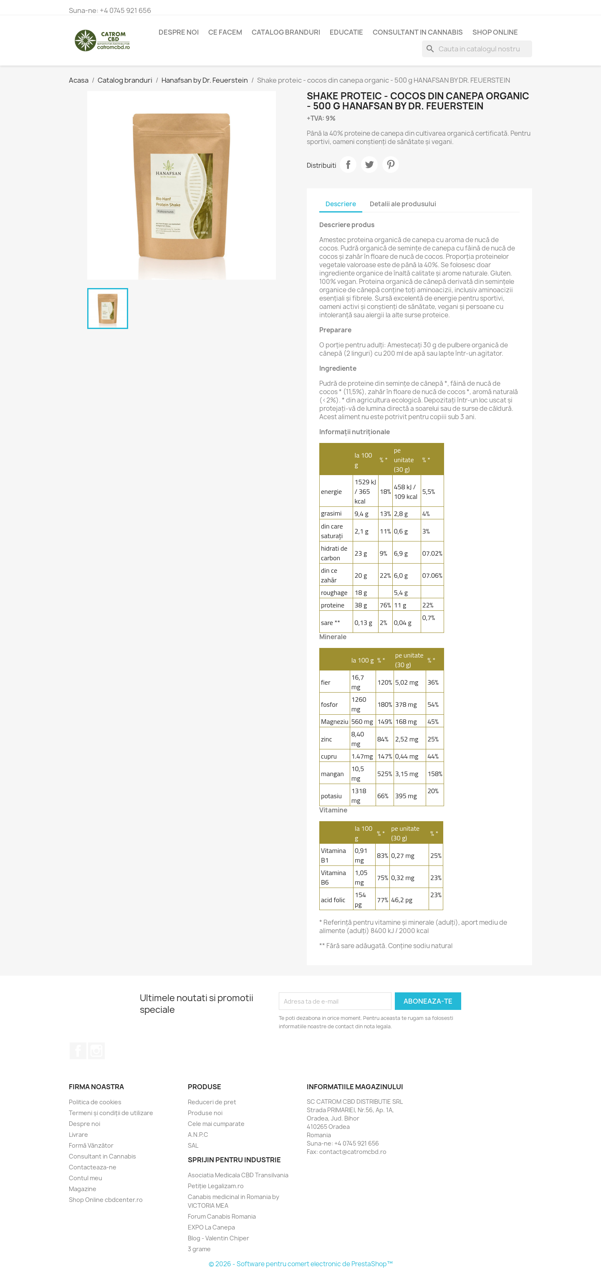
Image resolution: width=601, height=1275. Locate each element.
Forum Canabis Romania (222, 1216)
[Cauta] (477, 48)
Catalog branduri (286, 32)
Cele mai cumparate (216, 1124)
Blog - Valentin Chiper (218, 1238)
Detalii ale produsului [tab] (403, 204)
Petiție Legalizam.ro (216, 1186)
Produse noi (205, 1113)
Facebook (78, 1050)
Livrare (78, 1134)
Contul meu (85, 1178)
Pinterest (390, 164)
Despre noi (179, 32)
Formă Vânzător (91, 1145)
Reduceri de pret (212, 1102)
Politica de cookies (95, 1102)
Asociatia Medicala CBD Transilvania (238, 1175)
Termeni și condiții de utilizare (111, 1113)
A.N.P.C (198, 1134)
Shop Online (495, 32)
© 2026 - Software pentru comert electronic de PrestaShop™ (301, 1264)
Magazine (82, 1189)
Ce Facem (225, 32)
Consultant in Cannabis (418, 32)
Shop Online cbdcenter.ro (106, 1200)
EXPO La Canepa (211, 1227)
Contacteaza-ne (92, 1167)
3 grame (199, 1249)
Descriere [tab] (341, 204)
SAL (193, 1145)
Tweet (369, 164)
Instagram (96, 1050)
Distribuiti (348, 164)
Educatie (346, 32)
